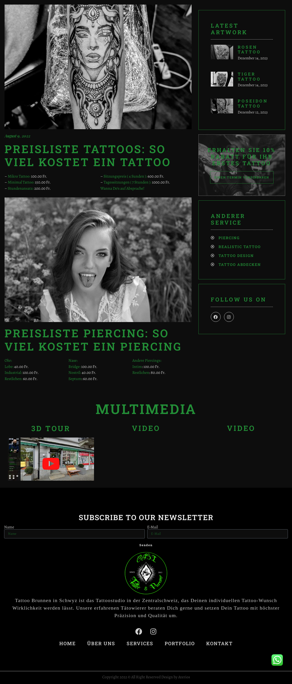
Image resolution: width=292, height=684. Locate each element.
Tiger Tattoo (249, 76)
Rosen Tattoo (249, 49)
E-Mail (152, 527)
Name (9, 527)
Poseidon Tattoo (253, 103)
